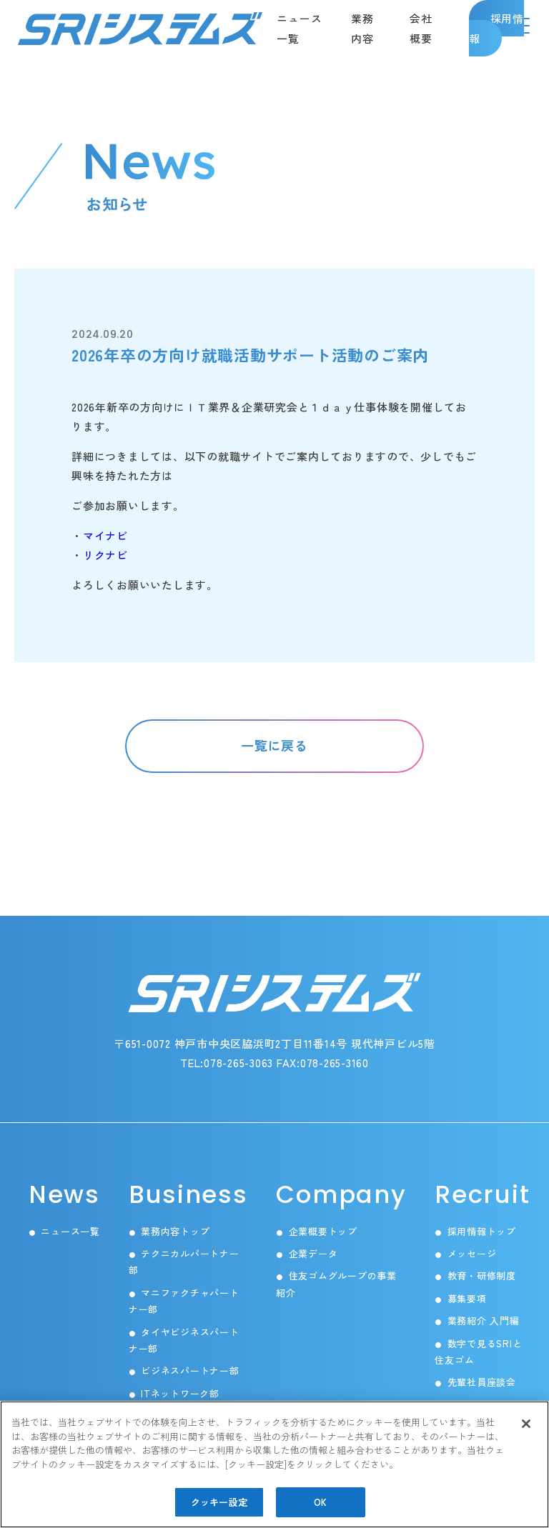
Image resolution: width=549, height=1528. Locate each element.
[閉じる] (526, 1423)
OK (320, 1502)
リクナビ (105, 554)
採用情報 (497, 28)
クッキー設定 (219, 1502)
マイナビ (105, 535)
